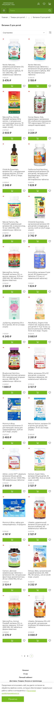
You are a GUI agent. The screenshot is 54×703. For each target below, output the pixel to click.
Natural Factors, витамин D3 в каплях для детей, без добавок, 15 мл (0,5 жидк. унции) (39, 426)
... (29, 17)
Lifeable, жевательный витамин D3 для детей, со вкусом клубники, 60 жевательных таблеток (38, 525)
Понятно (12, 699)
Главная (5, 17)
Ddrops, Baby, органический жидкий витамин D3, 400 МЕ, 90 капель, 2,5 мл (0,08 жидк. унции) (39, 574)
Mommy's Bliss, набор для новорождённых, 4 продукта (14, 523)
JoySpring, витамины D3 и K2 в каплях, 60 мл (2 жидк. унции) (14, 325)
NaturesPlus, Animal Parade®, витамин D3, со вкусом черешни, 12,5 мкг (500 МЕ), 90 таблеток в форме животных (13, 276)
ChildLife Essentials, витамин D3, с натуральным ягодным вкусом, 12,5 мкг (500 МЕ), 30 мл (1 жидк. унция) (14, 173)
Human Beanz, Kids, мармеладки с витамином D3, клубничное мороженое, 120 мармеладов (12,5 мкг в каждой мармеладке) (39, 121)
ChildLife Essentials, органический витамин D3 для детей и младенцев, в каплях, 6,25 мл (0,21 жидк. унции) (39, 226)
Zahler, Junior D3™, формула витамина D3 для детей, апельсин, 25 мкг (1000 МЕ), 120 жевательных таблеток (14, 477)
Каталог (25, 670)
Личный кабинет (25, 677)
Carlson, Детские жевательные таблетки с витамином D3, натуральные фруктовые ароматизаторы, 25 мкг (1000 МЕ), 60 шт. (14, 575)
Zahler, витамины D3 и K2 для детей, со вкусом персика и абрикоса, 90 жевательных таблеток (38, 376)
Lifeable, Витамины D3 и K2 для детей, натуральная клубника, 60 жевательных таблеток (39, 624)
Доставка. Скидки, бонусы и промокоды (26, 681)
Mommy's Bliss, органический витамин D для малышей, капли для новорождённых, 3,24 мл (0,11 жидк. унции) (13, 427)
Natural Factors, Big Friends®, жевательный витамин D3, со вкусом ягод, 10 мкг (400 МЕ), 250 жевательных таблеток (14, 226)
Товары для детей (18, 17)
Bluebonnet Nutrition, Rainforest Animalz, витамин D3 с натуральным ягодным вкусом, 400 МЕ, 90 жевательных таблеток (14, 377)
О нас (25, 674)
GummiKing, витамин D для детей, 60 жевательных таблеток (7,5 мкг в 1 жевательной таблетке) (39, 275)
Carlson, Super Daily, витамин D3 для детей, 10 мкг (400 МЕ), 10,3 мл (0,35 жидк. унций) (39, 477)
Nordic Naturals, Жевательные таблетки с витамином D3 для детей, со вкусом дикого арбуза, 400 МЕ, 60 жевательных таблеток (39, 70)
